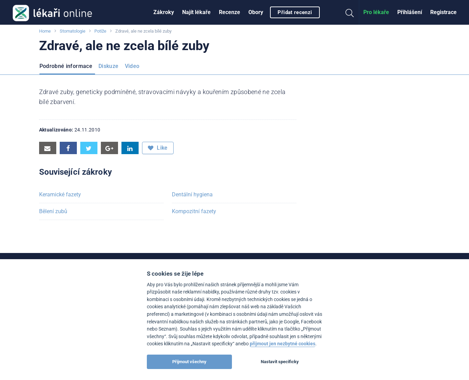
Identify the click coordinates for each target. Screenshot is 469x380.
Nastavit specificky (280, 361)
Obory (255, 12)
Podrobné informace (65, 66)
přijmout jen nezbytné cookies (282, 344)
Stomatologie (72, 31)
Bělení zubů (53, 211)
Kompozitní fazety (194, 211)
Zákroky (163, 12)
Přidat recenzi (295, 12)
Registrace (443, 12)
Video (132, 66)
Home (45, 31)
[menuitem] (163, 12)
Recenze (229, 12)
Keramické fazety (60, 194)
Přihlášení (409, 12)
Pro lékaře (376, 12)
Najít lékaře (196, 12)
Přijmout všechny (189, 361)
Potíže (100, 31)
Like (158, 148)
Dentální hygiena (192, 194)
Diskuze (108, 66)
